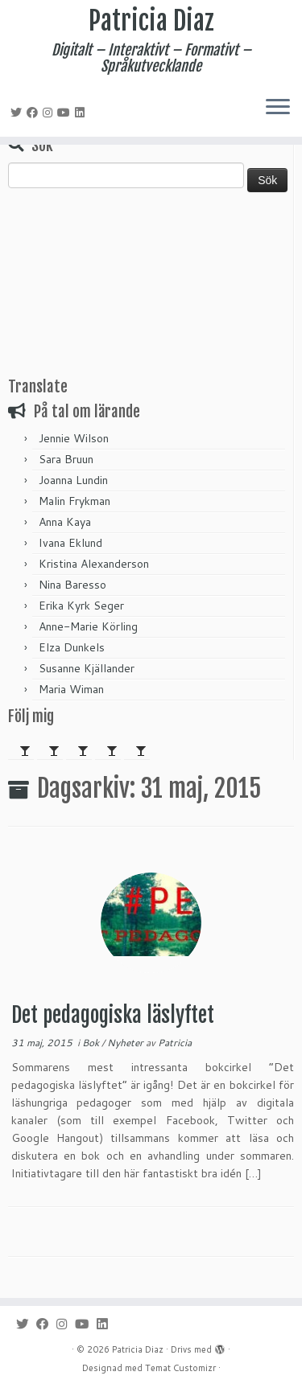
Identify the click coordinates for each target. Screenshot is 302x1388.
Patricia (175, 1042)
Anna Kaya (65, 522)
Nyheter (126, 1042)
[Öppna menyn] (278, 108)
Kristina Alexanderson (94, 564)
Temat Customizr (180, 1367)
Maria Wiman (71, 689)
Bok (91, 1042)
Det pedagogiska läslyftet (112, 1015)
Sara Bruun (66, 459)
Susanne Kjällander (86, 668)
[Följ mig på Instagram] (50, 113)
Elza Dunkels (72, 647)
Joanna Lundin (73, 480)
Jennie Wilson (74, 438)
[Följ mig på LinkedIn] (82, 113)
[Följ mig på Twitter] (18, 113)
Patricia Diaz (151, 21)
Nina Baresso (72, 585)
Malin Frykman (74, 501)
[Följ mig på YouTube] (66, 113)
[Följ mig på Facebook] (35, 113)
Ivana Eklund (70, 543)
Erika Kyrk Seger (81, 605)
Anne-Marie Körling (88, 626)
